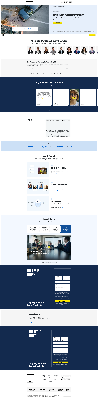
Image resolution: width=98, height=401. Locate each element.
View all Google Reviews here (56, 11)
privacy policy (55, 360)
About (51, 2)
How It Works (43, 379)
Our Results (38, 2)
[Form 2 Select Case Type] (60, 346)
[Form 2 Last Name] (64, 338)
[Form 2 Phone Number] (56, 340)
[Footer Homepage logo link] (33, 374)
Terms (64, 298)
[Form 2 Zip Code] (64, 340)
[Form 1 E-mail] (62, 282)
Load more (29, 322)
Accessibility (56, 375)
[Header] (29, 2)
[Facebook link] (63, 375)
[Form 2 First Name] (56, 338)
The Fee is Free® (49, 377)
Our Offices (56, 6)
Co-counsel (56, 380)
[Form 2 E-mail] (60, 343)
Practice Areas (47, 2)
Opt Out (55, 379)
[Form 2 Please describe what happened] (60, 350)
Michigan (59, 6)
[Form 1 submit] (62, 301)
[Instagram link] (68, 375)
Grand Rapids (62, 6)
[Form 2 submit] (60, 362)
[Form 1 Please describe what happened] (62, 288)
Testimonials (50, 382)
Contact (55, 2)
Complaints (56, 376)
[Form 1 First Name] (58, 277)
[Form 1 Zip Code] (66, 279)
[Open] (57, 2)
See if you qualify (57, 22)
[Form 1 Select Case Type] (62, 285)
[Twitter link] (61, 375)
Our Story (49, 375)
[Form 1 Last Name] (66, 277)
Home (53, 6)
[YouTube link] (65, 375)
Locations (42, 2)
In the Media (50, 381)
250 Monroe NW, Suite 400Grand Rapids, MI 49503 (18, 28)
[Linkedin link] (70, 375)
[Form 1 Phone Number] (58, 279)
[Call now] (66, 2)
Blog (48, 378)
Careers (42, 380)
